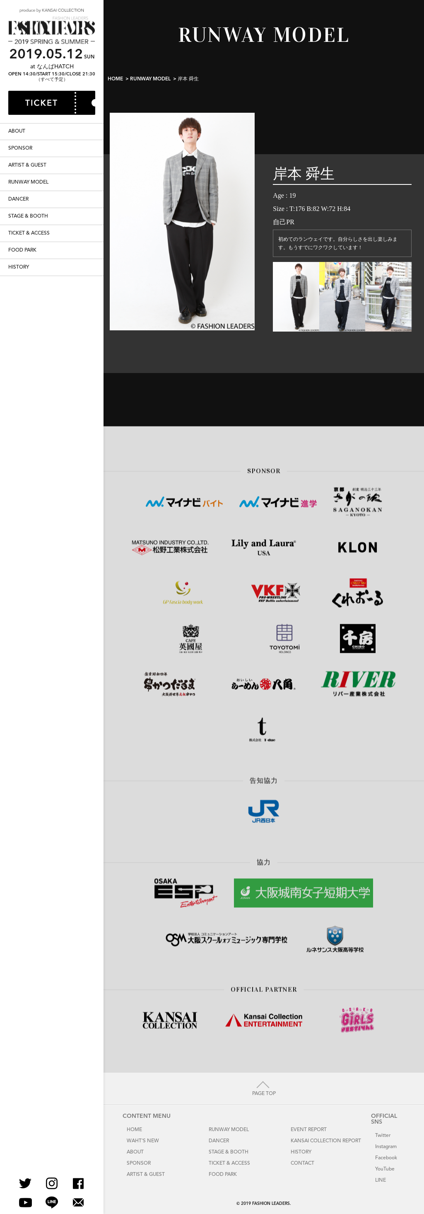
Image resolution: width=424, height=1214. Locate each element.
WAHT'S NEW (143, 1141)
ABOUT (16, 157)
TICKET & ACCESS (29, 259)
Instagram (386, 1146)
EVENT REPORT (309, 1129)
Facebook (386, 1158)
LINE (380, 1180)
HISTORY (18, 293)
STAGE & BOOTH (28, 242)
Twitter (382, 1135)
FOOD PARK (22, 276)
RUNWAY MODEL (28, 208)
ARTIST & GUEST (27, 191)
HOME (115, 79)
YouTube (385, 1169)
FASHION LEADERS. (271, 1204)
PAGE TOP (264, 1093)
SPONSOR (20, 174)
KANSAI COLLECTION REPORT (326, 1141)
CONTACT (302, 1163)
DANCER (18, 225)
